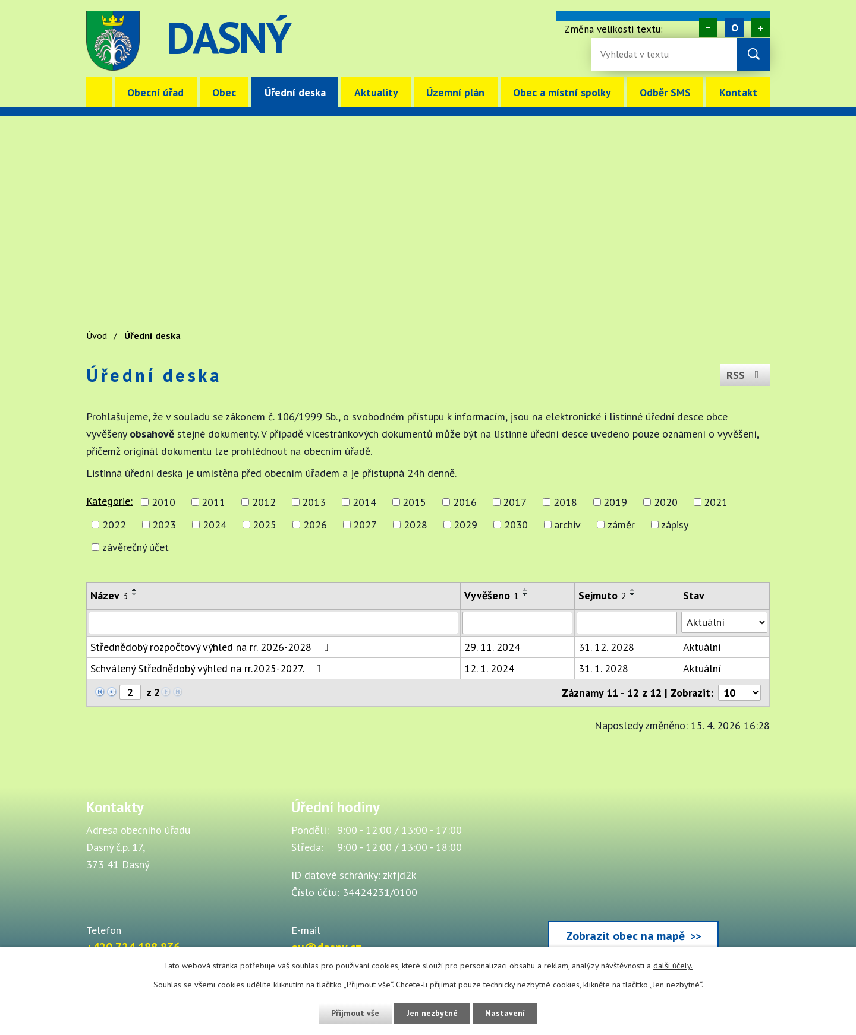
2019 (615, 502)
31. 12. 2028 (606, 647)
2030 (516, 524)
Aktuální (702, 647)
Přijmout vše (355, 1013)
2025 (264, 524)
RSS (745, 375)
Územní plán (455, 92)
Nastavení (505, 1013)
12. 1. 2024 (489, 668)
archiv (567, 524)
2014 (364, 502)
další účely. (673, 965)
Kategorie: (109, 501)
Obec (224, 92)
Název (109, 595)
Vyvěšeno (491, 595)
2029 (465, 524)
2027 (365, 524)
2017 (515, 502)
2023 (164, 524)
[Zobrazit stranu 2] (130, 692)
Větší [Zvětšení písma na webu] (760, 27)
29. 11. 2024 (492, 647)
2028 (415, 524)
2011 (213, 502)
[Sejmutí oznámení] (627, 623)
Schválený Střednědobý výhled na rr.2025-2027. (208, 668)
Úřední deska (295, 92)
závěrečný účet (135, 547)
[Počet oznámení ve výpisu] (739, 693)
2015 (414, 502)
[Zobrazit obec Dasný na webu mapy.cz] (633, 877)
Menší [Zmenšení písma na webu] (708, 27)
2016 (465, 502)
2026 (315, 524)
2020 (666, 502)
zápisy (674, 524)
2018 (565, 502)
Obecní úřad (155, 92)
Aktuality (376, 92)
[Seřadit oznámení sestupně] (134, 594)
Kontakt (738, 92)
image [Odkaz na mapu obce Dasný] (501, 41)
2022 (114, 524)
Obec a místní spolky (562, 92)
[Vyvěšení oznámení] (517, 623)
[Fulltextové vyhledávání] (639, 54)
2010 (163, 502)
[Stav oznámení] (724, 622)
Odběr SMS (665, 92)
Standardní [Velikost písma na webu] (734, 27)
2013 (314, 502)
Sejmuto (602, 595)
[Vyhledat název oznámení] (273, 623)
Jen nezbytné (432, 1013)
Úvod (99, 92)
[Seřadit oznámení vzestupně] (134, 589)
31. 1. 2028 (603, 668)
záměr (621, 524)
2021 (716, 502)
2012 (264, 502)
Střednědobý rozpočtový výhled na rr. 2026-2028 (211, 647)
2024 (214, 524)
